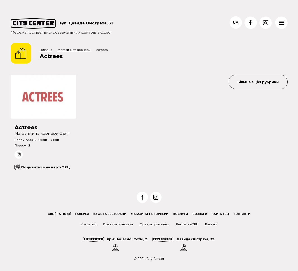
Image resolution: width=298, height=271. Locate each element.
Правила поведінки (118, 224)
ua (235, 22)
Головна (46, 50)
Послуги (180, 214)
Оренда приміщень (154, 224)
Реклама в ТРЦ (187, 224)
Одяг (64, 133)
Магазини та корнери (74, 50)
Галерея (82, 214)
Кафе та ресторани (109, 214)
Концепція (88, 224)
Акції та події (59, 214)
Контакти (241, 214)
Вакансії (211, 224)
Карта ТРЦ (220, 214)
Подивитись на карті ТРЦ (45, 167)
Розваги (199, 214)
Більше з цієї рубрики (258, 82)
